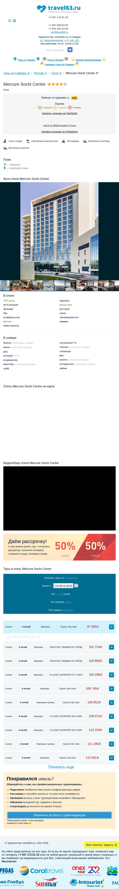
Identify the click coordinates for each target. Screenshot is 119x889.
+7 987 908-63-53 (58, 25)
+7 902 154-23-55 (58, 28)
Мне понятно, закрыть (100, 845)
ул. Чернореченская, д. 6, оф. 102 (59, 40)
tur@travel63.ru (59, 32)
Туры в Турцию (26, 60)
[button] (15, 285)
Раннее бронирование (88, 60)
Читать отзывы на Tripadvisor (59, 131)
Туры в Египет (55, 60)
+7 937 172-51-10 (58, 17)
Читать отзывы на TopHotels (59, 113)
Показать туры (58, 617)
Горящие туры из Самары (59, 64)
